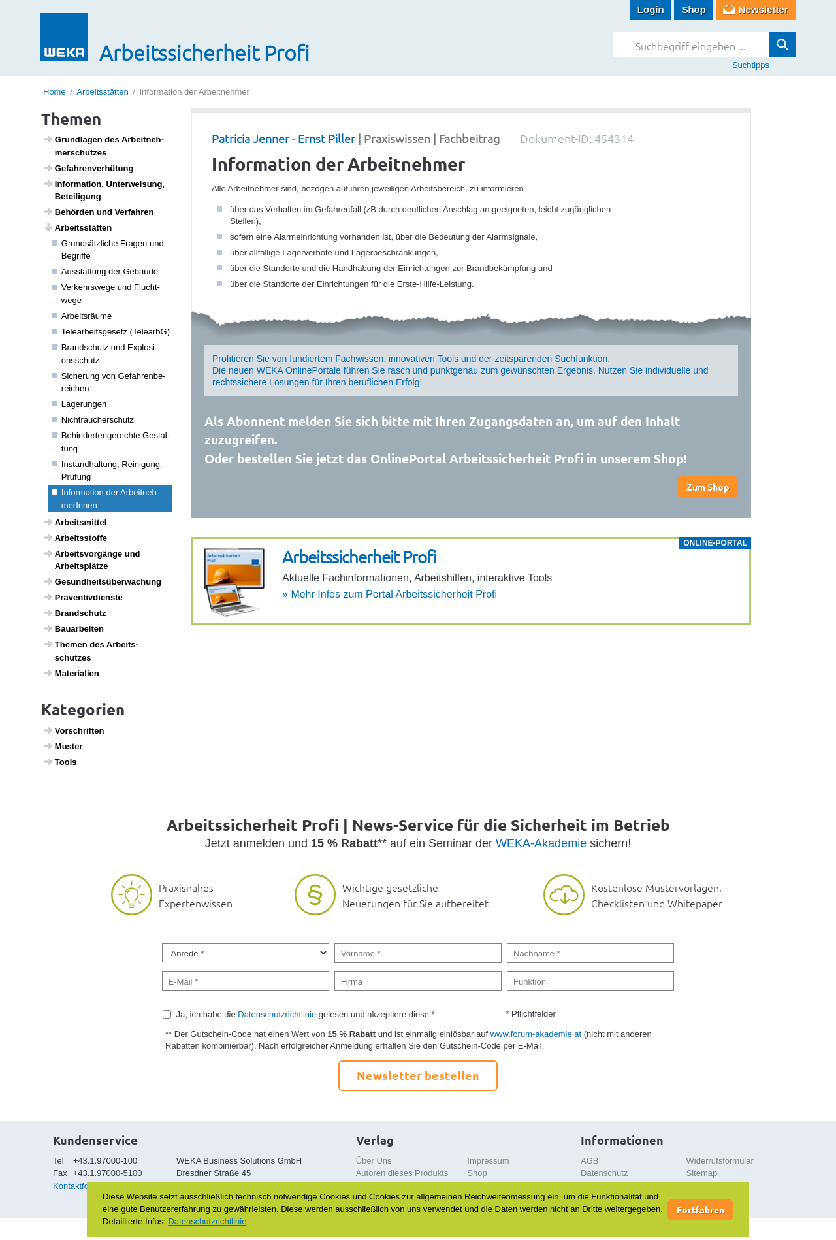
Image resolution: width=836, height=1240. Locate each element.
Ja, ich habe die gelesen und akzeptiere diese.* (305, 1014)
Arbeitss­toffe (75, 537)
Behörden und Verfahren (98, 211)
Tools (60, 762)
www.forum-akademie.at (535, 1034)
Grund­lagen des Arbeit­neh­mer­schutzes (103, 145)
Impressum (488, 1161)
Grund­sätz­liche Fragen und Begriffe (108, 249)
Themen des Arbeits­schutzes (90, 650)
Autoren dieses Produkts (402, 1173)
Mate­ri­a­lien (71, 673)
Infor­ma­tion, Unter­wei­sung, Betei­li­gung (104, 190)
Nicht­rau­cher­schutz (93, 420)
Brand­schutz (74, 613)
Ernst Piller (326, 138)
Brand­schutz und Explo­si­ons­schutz (105, 353)
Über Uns (374, 1161)
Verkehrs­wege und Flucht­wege (106, 293)
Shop (693, 9)
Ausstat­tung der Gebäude (105, 271)
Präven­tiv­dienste (83, 597)
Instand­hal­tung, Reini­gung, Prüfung (107, 470)
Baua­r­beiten (73, 628)
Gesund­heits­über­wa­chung (102, 581)
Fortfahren (700, 1209)
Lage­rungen (79, 404)
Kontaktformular (83, 1186)
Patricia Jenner (250, 138)
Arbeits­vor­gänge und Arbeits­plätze (91, 560)
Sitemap (702, 1173)
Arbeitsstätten (102, 92)
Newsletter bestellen (418, 1075)
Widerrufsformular (720, 1161)
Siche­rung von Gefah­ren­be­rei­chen (109, 382)
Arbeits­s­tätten (77, 227)
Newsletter (763, 9)
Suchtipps (750, 65)
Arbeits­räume (82, 316)
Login (650, 9)
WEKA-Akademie (541, 843)
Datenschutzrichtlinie (277, 1014)
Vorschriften (73, 730)
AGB (589, 1161)
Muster (63, 746)
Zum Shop (707, 487)
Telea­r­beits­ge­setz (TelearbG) (111, 331)
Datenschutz (604, 1173)
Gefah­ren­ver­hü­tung (88, 168)
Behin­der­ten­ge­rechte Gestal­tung (111, 442)
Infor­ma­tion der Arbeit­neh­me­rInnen (106, 498)
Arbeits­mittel (75, 522)
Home (54, 92)
